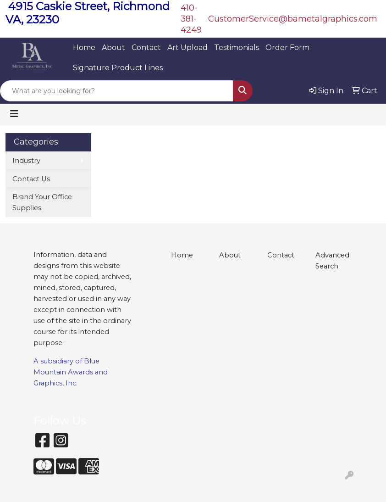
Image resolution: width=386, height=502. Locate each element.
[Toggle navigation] (14, 113)
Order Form (287, 47)
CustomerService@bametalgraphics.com (292, 19)
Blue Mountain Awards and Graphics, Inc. (70, 372)
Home (84, 47)
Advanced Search (332, 260)
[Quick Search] (116, 90)
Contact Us (31, 179)
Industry (26, 160)
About (113, 47)
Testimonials (236, 47)
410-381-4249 (191, 19)
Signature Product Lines (118, 67)
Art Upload (187, 47)
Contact (146, 47)
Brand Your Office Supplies (42, 202)
